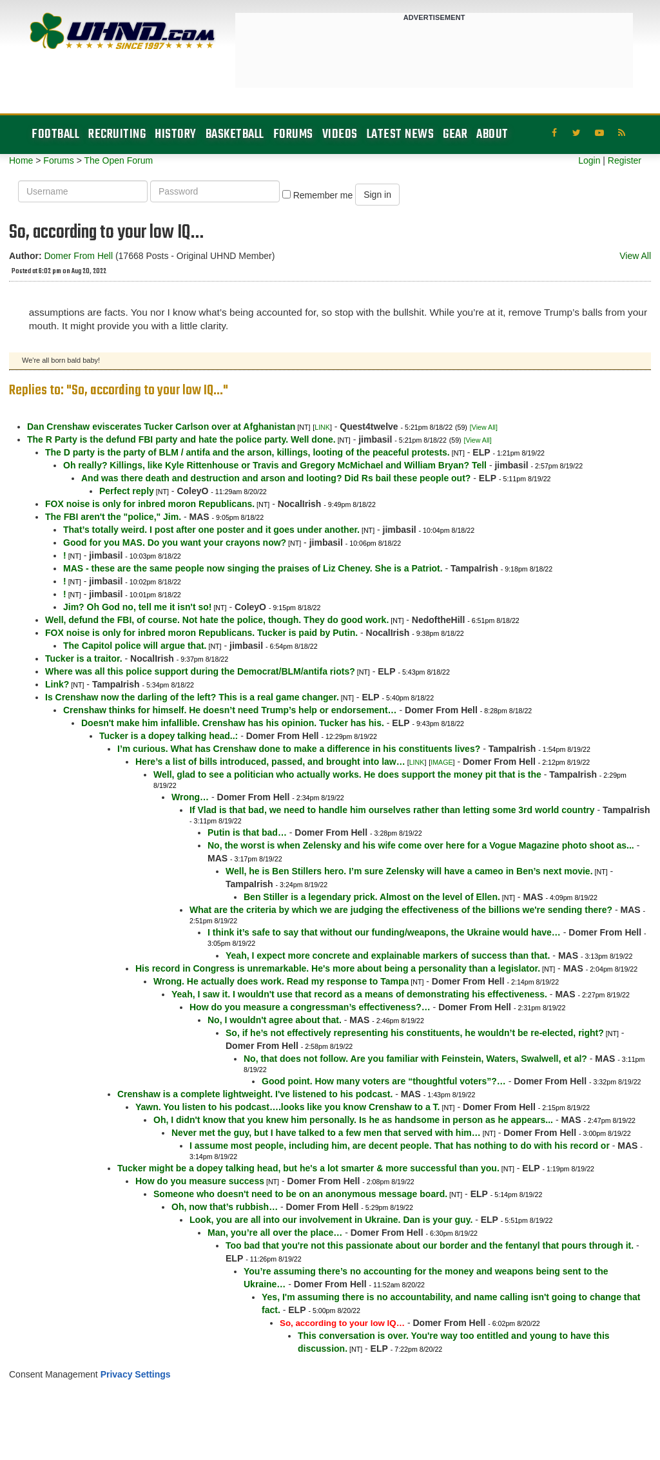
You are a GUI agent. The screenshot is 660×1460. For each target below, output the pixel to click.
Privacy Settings (136, 1374)
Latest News (400, 134)
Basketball (235, 134)
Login (589, 160)
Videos (340, 134)
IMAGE (441, 762)
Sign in (377, 194)
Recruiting (117, 134)
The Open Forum (118, 160)
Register (624, 160)
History (176, 134)
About (492, 134)
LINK (322, 427)
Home (21, 160)
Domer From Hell (78, 256)
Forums (293, 134)
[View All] (484, 427)
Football (55, 134)
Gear (455, 134)
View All (635, 256)
